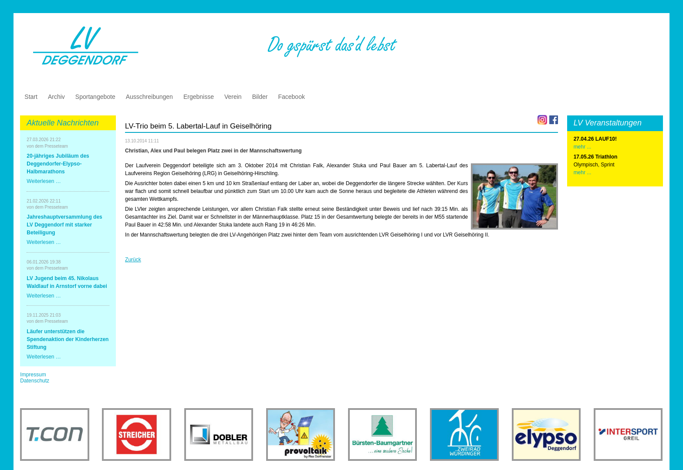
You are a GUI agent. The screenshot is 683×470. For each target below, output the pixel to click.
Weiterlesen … (44, 181)
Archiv (56, 96)
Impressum (33, 375)
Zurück (133, 260)
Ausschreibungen (149, 96)
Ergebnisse (198, 96)
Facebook (291, 96)
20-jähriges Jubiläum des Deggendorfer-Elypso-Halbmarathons (58, 164)
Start (30, 96)
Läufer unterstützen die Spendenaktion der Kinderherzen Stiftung (67, 339)
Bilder (260, 96)
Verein (233, 96)
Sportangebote (95, 96)
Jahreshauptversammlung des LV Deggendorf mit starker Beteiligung (64, 225)
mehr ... (583, 172)
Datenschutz (34, 381)
